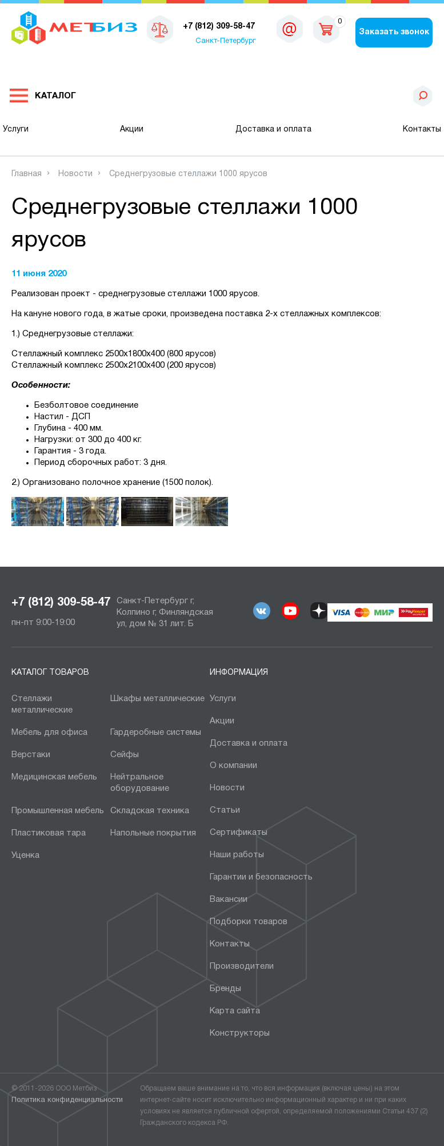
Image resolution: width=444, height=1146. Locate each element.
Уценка (25, 855)
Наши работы (237, 855)
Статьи (225, 810)
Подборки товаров (248, 922)
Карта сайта (235, 1011)
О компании (233, 766)
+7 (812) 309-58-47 (60, 603)
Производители (242, 966)
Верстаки (30, 755)
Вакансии (228, 900)
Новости (227, 788)
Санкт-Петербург (225, 41)
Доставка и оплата (273, 129)
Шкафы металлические (157, 699)
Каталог (55, 96)
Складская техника (149, 811)
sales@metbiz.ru (289, 28)
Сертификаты (238, 833)
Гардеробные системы (155, 733)
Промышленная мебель (57, 811)
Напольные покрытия (153, 833)
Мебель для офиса (49, 733)
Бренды (225, 989)
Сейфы (124, 755)
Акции (131, 129)
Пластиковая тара (48, 833)
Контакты (422, 129)
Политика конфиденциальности (67, 1100)
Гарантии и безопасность (261, 877)
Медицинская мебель (54, 777)
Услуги (16, 129)
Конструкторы (240, 1033)
